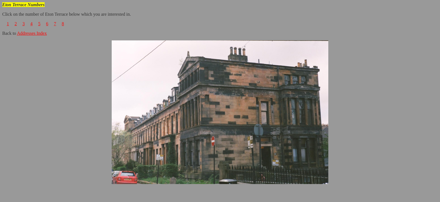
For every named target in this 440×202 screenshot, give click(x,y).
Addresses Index (32, 33)
